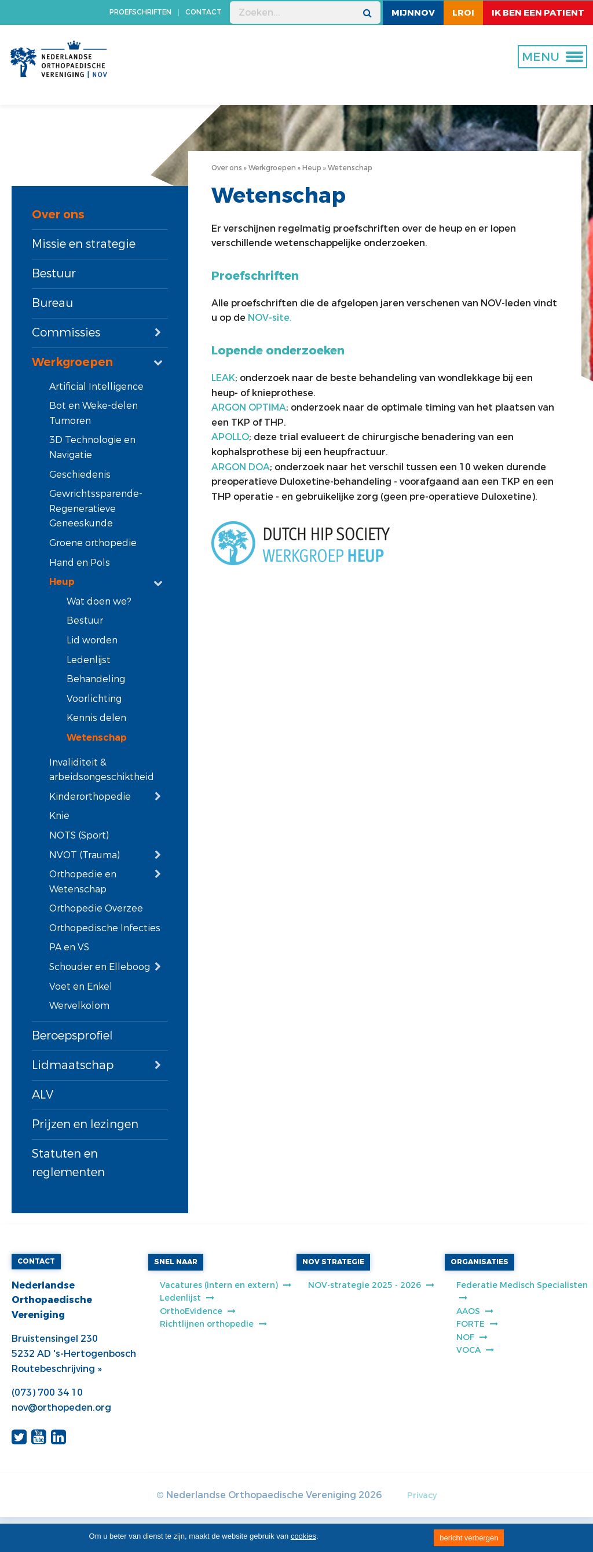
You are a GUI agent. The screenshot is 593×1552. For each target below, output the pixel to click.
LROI (463, 13)
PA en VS (69, 947)
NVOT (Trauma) (84, 855)
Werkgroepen (72, 362)
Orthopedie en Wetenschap (82, 881)
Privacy (422, 1495)
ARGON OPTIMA (248, 407)
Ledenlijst (89, 660)
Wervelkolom (79, 1006)
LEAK (223, 378)
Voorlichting (94, 699)
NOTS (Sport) (79, 835)
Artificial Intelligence (96, 386)
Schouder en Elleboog (99, 967)
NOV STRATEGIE (333, 1262)
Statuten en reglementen (68, 1163)
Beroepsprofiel (72, 1036)
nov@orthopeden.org (61, 1407)
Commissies (66, 333)
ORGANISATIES (479, 1262)
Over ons (58, 214)
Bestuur (54, 273)
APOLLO (230, 437)
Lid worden (92, 640)
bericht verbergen (469, 1537)
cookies (303, 1536)
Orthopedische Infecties (104, 928)
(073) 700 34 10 (47, 1392)
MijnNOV (413, 13)
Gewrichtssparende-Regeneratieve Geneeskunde (95, 508)
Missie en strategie (84, 244)
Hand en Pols (79, 563)
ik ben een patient (538, 13)
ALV (42, 1095)
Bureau (52, 303)
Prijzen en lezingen (85, 1124)
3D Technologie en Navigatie (92, 447)
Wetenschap (97, 737)
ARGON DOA (240, 467)
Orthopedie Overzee (96, 908)
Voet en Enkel (80, 986)
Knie (59, 816)
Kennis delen (96, 718)
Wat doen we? (99, 601)
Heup (62, 582)
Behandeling (96, 679)
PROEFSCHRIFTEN (140, 12)
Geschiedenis (80, 474)
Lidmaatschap (73, 1065)
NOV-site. (270, 318)
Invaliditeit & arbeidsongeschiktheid (101, 770)
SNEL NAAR (175, 1262)
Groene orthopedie (93, 543)
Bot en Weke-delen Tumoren (93, 413)
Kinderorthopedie (90, 796)
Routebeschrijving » (56, 1369)
